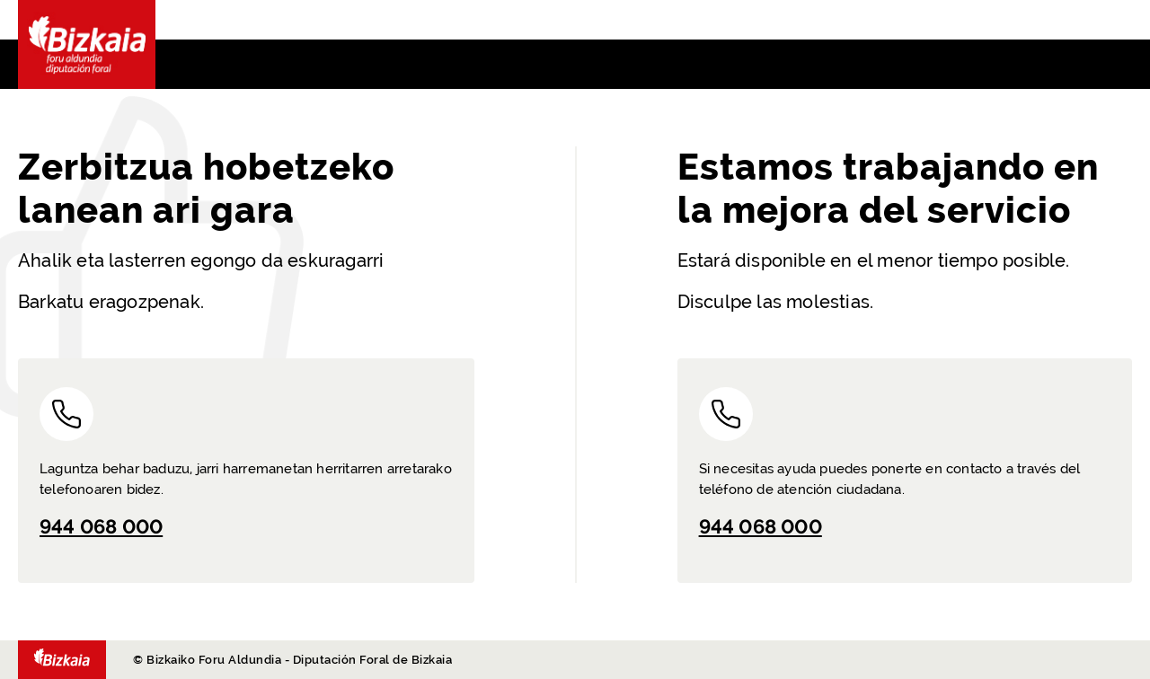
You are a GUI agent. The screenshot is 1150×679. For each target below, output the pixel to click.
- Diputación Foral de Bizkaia (62, 659)
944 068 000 (101, 527)
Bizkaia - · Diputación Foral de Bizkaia (86, 44)
